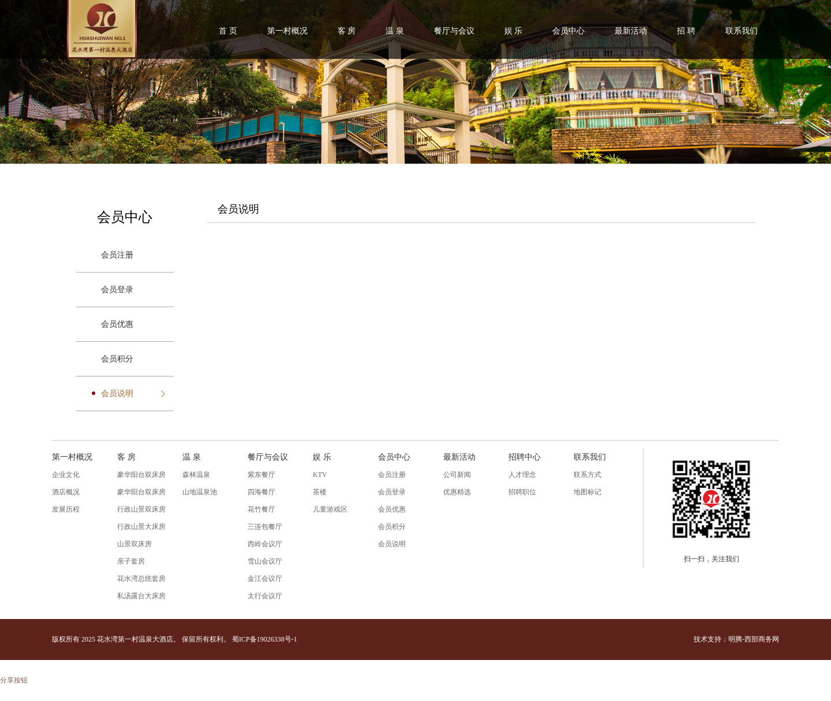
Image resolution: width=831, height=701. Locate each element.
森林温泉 (196, 475)
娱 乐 (513, 31)
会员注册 (117, 255)
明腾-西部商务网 (753, 639)
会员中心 (568, 31)
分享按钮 (14, 680)
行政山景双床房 (141, 509)
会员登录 (117, 289)
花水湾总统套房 (141, 579)
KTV (320, 475)
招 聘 (686, 31)
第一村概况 (287, 31)
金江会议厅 (265, 579)
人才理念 (522, 475)
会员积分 (117, 359)
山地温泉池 (199, 492)
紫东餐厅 (261, 475)
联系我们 (741, 31)
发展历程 (66, 509)
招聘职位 (522, 492)
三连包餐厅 (265, 527)
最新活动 (631, 31)
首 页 (228, 31)
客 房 (347, 31)
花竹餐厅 (261, 509)
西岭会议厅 (265, 544)
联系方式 (587, 475)
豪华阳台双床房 (141, 475)
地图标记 (587, 492)
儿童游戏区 (330, 509)
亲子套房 (131, 561)
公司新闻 (457, 475)
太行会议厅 (265, 596)
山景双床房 (134, 544)
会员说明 (117, 393)
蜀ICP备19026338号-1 (264, 639)
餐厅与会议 (454, 31)
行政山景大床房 (141, 527)
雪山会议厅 (265, 561)
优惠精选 (457, 492)
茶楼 (320, 492)
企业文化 (66, 475)
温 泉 (394, 31)
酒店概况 (66, 492)
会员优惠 (117, 324)
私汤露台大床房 (141, 596)
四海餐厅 (261, 492)
